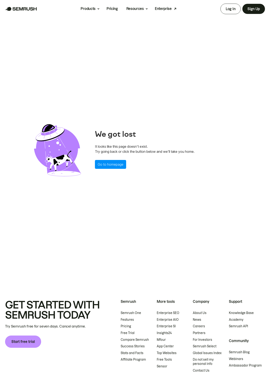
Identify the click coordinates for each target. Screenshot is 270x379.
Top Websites (167, 353)
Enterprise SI (166, 326)
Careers (199, 326)
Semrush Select (204, 346)
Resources (135, 9)
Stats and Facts (132, 353)
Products (88, 9)
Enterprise (163, 9)
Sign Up (253, 9)
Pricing (112, 9)
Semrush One (131, 313)
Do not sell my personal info (203, 361)
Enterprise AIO (168, 319)
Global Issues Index (207, 353)
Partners (199, 333)
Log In (230, 9)
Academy (236, 319)
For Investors (202, 339)
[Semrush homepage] (21, 9)
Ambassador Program (245, 365)
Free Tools (164, 359)
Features (127, 319)
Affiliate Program (133, 359)
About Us (200, 313)
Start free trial (23, 342)
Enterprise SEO (168, 313)
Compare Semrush (135, 339)
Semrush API (238, 326)
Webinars (236, 359)
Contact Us (201, 370)
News (197, 319)
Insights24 (164, 333)
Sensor (162, 366)
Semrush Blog (239, 352)
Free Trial (128, 333)
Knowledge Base (241, 313)
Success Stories (133, 346)
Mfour (161, 339)
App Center (165, 346)
